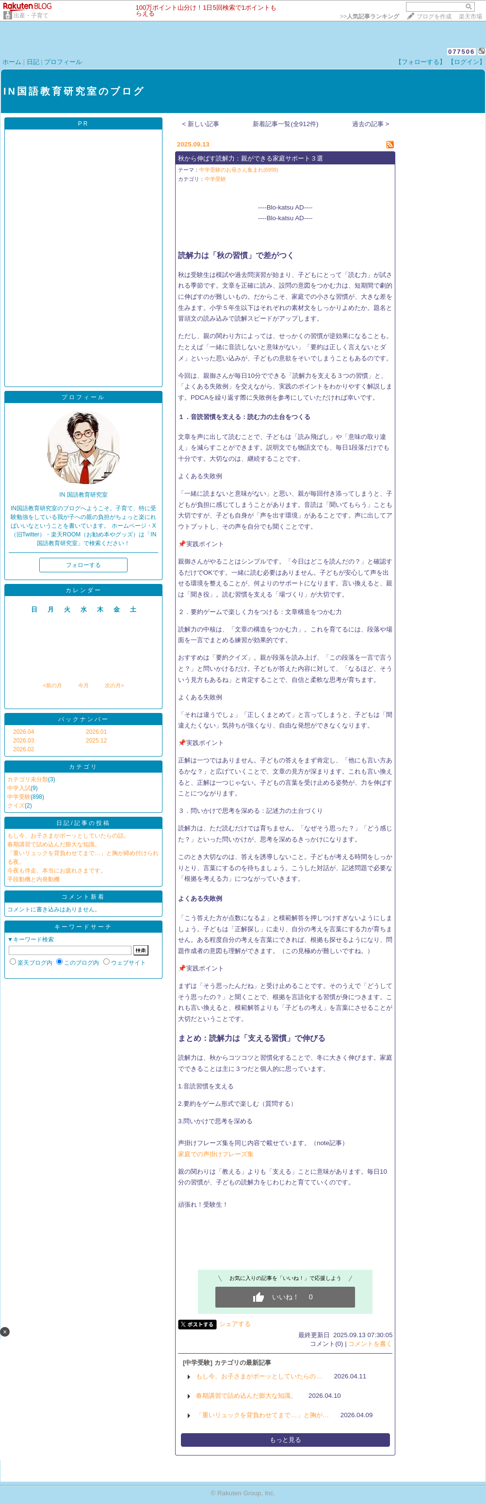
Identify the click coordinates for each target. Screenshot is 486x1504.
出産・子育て (31, 15)
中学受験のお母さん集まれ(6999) (238, 170)
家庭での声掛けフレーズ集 (216, 1154)
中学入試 (19, 788)
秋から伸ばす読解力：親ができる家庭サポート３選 (250, 158)
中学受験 (19, 796)
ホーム (11, 61)
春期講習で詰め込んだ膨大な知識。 (53, 844)
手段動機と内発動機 (33, 879)
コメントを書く (370, 1343)
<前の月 (52, 685)
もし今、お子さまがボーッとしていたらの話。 (68, 835)
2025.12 (96, 740)
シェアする (235, 1323)
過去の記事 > (370, 124)
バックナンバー (83, 719)
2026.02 (23, 749)
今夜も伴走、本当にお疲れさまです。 (56, 870)
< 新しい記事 (201, 124)
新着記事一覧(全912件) (285, 124)
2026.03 (23, 740)
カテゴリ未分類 (27, 779)
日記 (33, 61)
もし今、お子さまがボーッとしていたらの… (259, 1376)
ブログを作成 (434, 16)
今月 (83, 685)
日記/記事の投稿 (83, 823)
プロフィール (63, 61)
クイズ (16, 805)
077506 (461, 51)
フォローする (83, 565)
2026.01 (96, 731)
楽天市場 (470, 16)
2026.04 (23, 731)
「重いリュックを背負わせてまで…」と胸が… (262, 1415)
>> (369, 16)
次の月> (114, 685)
